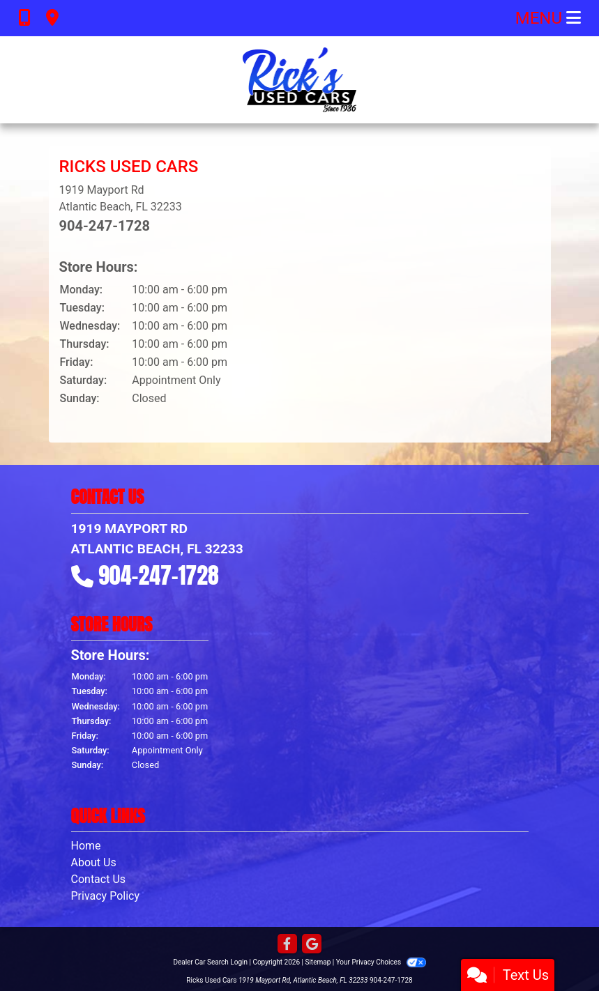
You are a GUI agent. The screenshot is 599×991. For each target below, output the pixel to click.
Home (86, 845)
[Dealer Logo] (299, 79)
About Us (93, 862)
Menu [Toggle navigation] (548, 18)
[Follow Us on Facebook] (287, 944)
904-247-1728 (105, 225)
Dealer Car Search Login (210, 962)
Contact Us (98, 879)
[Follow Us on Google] (311, 944)
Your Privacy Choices (381, 962)
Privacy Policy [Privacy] (105, 895)
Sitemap (318, 962)
